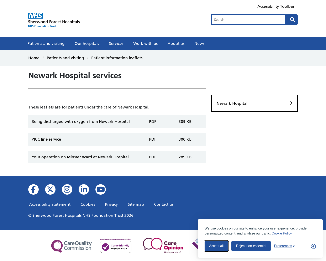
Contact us (163, 204)
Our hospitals (87, 43)
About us (176, 43)
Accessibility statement (49, 204)
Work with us (145, 43)
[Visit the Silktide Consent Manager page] (313, 245)
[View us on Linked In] (87, 190)
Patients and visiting (46, 43)
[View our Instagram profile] (70, 190)
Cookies (87, 204)
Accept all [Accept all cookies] (216, 246)
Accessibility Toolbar (275, 6)
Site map (136, 204)
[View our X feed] (53, 190)
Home (34, 57)
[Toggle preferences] (284, 245)
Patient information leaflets (116, 57)
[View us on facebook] (36, 190)
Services (116, 43)
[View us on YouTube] (103, 190)
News (199, 43)
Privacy (111, 204)
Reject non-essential (251, 246)
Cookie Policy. (282, 233)
